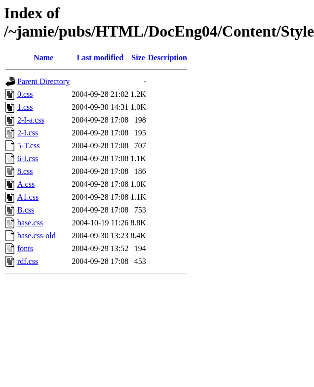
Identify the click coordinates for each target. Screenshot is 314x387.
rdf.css (27, 261)
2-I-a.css (30, 120)
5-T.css (28, 145)
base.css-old (36, 235)
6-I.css (27, 158)
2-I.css (27, 133)
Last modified (100, 57)
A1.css (28, 197)
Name (43, 57)
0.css (25, 94)
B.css (25, 210)
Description (167, 57)
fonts (25, 248)
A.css (26, 184)
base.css (30, 222)
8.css (25, 171)
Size (138, 57)
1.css (25, 107)
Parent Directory (43, 81)
